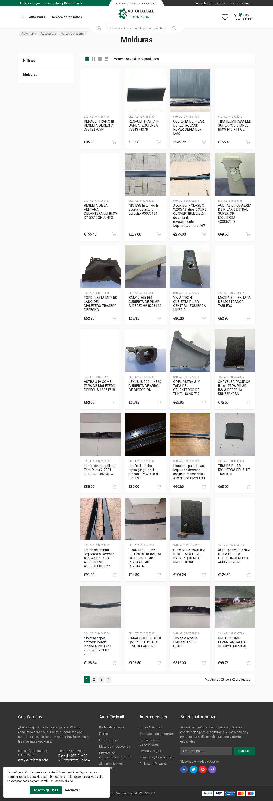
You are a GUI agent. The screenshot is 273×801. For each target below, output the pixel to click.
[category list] (93, 59)
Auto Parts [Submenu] (37, 17)
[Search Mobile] (98, 28)
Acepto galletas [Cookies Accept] (46, 790)
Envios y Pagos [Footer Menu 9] (150, 751)
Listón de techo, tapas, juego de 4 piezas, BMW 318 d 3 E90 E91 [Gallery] (145, 472)
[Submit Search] (174, 28)
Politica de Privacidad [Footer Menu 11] (154, 764)
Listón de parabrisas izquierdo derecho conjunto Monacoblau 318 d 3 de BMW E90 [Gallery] (189, 472)
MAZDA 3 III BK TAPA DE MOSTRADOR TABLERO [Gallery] (234, 302)
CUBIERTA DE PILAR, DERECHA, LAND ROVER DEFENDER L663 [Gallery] (189, 127)
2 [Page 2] (94, 679)
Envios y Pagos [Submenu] (30, 3)
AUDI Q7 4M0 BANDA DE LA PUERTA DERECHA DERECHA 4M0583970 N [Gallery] (234, 556)
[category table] (106, 59)
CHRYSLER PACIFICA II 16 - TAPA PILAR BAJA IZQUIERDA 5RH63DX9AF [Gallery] (189, 556)
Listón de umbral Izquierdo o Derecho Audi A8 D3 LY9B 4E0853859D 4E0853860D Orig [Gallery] (99, 558)
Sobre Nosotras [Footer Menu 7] (151, 727)
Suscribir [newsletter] (244, 751)
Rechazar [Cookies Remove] (72, 790)
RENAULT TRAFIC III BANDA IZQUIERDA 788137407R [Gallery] (144, 125)
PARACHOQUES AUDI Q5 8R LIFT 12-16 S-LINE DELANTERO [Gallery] (145, 642)
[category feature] (100, 59)
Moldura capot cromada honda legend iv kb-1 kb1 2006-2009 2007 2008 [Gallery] (98, 646)
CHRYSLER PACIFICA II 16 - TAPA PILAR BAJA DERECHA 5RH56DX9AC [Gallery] (234, 388)
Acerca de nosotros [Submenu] (67, 17)
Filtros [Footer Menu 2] (103, 734)
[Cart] (243, 17)
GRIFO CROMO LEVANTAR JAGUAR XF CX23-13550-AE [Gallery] (233, 642)
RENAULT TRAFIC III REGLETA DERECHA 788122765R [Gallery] (99, 125)
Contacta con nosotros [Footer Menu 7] (156, 734)
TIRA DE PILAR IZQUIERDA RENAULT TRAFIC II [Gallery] (234, 470)
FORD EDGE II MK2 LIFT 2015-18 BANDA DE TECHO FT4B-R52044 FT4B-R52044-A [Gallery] (145, 558)
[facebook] (184, 769)
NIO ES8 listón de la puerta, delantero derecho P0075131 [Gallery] (143, 209)
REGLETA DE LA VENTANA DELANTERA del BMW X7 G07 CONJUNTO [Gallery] (100, 211)
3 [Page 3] (101, 679)
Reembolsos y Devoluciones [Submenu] (63, 3)
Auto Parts (28, 33)
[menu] (22, 17)
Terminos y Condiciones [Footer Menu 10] (157, 757)
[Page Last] (108, 679)
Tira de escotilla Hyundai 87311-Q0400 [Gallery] (185, 642)
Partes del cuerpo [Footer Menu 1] (111, 727)
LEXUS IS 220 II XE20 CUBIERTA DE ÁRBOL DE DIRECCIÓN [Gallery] (145, 386)
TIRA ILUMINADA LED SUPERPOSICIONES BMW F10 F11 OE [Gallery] (234, 125)
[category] (87, 59)
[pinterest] (203, 769)
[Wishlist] (225, 17)
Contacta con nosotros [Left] (209, 3)
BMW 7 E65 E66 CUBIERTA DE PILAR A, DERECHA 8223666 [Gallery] (145, 302)
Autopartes (48, 33)
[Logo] (136, 11)
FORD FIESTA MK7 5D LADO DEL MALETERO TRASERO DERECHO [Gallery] (100, 304)
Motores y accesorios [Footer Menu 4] (114, 746)
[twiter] (193, 769)
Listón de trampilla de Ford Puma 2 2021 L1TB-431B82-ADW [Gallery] (100, 470)
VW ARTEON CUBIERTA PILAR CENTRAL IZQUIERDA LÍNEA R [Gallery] (189, 304)
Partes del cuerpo (73, 33)
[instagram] (212, 769)
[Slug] (100, 90)
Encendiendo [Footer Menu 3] (108, 740)
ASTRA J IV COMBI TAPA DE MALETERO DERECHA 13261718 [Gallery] (99, 386)
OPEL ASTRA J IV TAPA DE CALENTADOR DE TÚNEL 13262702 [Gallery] (186, 388)
